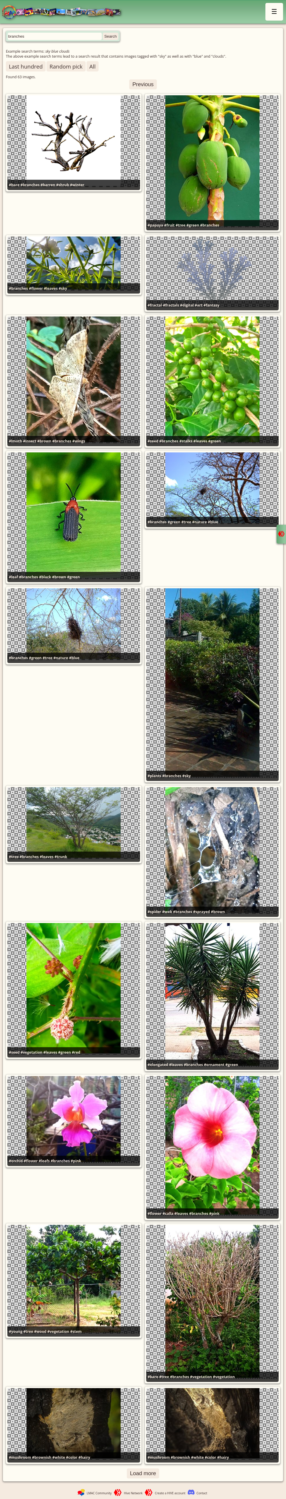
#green (192, 225)
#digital (187, 305)
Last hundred (26, 66)
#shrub (62, 184)
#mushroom (20, 1457)
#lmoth (15, 441)
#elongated (158, 1064)
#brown (44, 441)
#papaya (155, 225)
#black (45, 576)
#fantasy (212, 305)
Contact (202, 1493)
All (92, 66)
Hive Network (133, 1493)
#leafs (44, 1160)
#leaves (51, 288)
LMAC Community (99, 1493)
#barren (48, 184)
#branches (29, 184)
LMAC (64, 12)
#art (198, 305)
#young (15, 1331)
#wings (78, 441)
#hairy (84, 1457)
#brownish (41, 1457)
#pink (76, 1160)
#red (76, 1052)
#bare (14, 184)
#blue (213, 521)
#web (167, 911)
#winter (77, 184)
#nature (199, 521)
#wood (40, 1331)
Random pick (65, 66)
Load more (143, 1473)
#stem (76, 1331)
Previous (143, 84)
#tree (181, 225)
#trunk (60, 856)
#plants (155, 775)
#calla (167, 1213)
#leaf (13, 576)
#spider (154, 911)
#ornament (214, 1064)
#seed (153, 441)
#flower (36, 288)
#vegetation (31, 1052)
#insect (29, 441)
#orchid (16, 1160)
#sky (63, 288)
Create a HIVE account (170, 1493)
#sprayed (201, 911)
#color (71, 1457)
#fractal (155, 305)
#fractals (171, 305)
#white (58, 1457)
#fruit (169, 225)
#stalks (185, 441)
